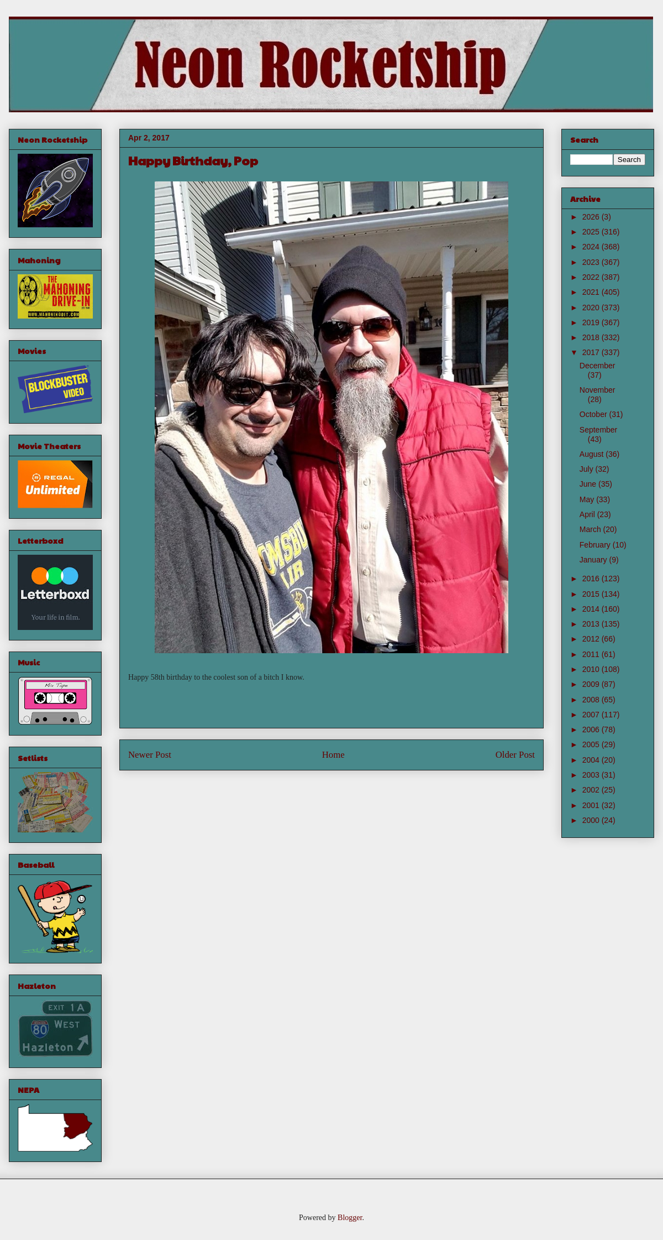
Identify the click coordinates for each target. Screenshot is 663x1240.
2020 (592, 307)
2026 (592, 216)
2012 (592, 638)
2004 (592, 760)
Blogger (350, 1217)
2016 (592, 578)
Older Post (515, 754)
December (597, 365)
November (597, 389)
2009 (592, 684)
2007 (592, 714)
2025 (592, 231)
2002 (592, 789)
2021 (592, 292)
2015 (592, 594)
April (588, 514)
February (596, 544)
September (598, 429)
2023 (592, 262)
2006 (592, 729)
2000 (592, 820)
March (591, 529)
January (594, 559)
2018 (592, 337)
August (593, 454)
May (588, 499)
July (588, 469)
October (594, 414)
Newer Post (149, 754)
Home (333, 754)
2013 (592, 623)
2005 (592, 744)
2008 (592, 699)
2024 (592, 246)
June (589, 484)
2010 (592, 669)
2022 (592, 277)
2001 (592, 805)
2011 (592, 654)
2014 (592, 609)
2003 (592, 774)
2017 (592, 352)
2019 (592, 322)
